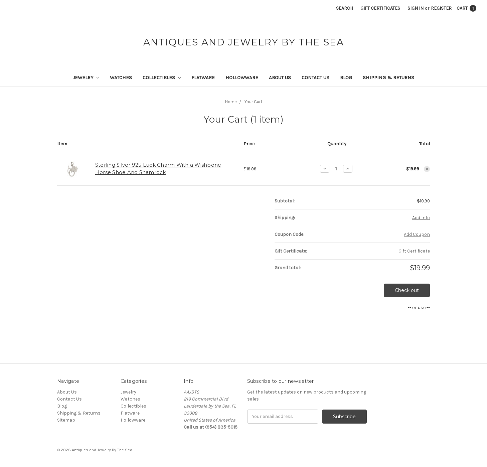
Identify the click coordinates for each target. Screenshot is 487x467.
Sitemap (66, 420)
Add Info (421, 217)
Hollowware (241, 77)
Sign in (416, 8)
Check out (407, 290)
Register (441, 8)
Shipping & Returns (388, 77)
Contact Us (315, 77)
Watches (121, 77)
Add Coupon (417, 234)
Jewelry (86, 77)
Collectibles (162, 77)
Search (344, 8)
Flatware (203, 77)
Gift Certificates (380, 8)
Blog (346, 77)
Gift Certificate (414, 251)
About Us (280, 77)
